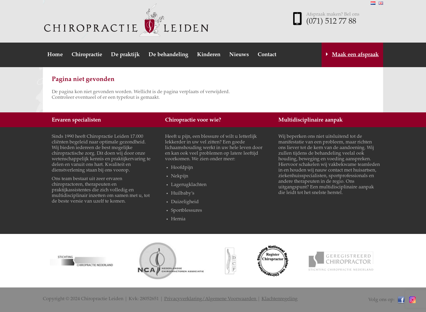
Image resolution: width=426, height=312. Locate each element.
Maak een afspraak (355, 55)
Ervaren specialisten (76, 120)
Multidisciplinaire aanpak (310, 120)
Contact (267, 55)
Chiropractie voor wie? (193, 120)
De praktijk (125, 55)
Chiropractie (87, 55)
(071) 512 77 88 (331, 22)
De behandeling (168, 55)
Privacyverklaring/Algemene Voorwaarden (210, 299)
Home (55, 55)
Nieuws (239, 55)
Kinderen (208, 55)
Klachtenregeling (280, 299)
